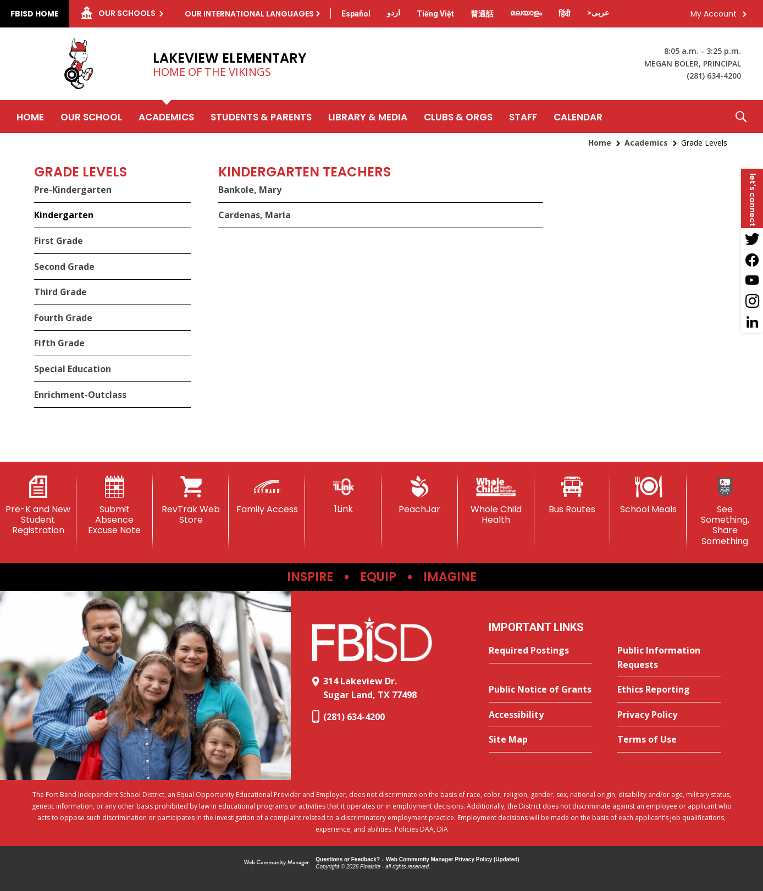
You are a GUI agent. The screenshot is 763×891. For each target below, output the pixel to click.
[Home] (30, 116)
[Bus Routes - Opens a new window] (572, 495)
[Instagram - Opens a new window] (752, 301)
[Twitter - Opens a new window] (752, 238)
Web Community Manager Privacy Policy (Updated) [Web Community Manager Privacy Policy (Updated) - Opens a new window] (452, 859)
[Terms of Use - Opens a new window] (669, 739)
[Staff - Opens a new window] (523, 116)
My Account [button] (713, 13)
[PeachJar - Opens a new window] (419, 495)
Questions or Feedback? (348, 859)
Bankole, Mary (249, 190)
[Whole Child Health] (496, 500)
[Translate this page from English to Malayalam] (526, 12)
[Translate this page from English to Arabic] (598, 12)
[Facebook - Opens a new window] (752, 259)
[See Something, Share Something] (725, 511)
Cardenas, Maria (254, 215)
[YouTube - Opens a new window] (752, 280)
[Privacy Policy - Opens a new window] (669, 715)
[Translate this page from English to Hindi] (564, 13)
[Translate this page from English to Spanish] (356, 13)
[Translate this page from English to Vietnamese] (435, 13)
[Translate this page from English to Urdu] (394, 12)
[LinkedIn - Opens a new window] (752, 322)
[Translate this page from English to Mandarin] (482, 13)
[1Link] (343, 495)
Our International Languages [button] (249, 13)
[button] (741, 116)
